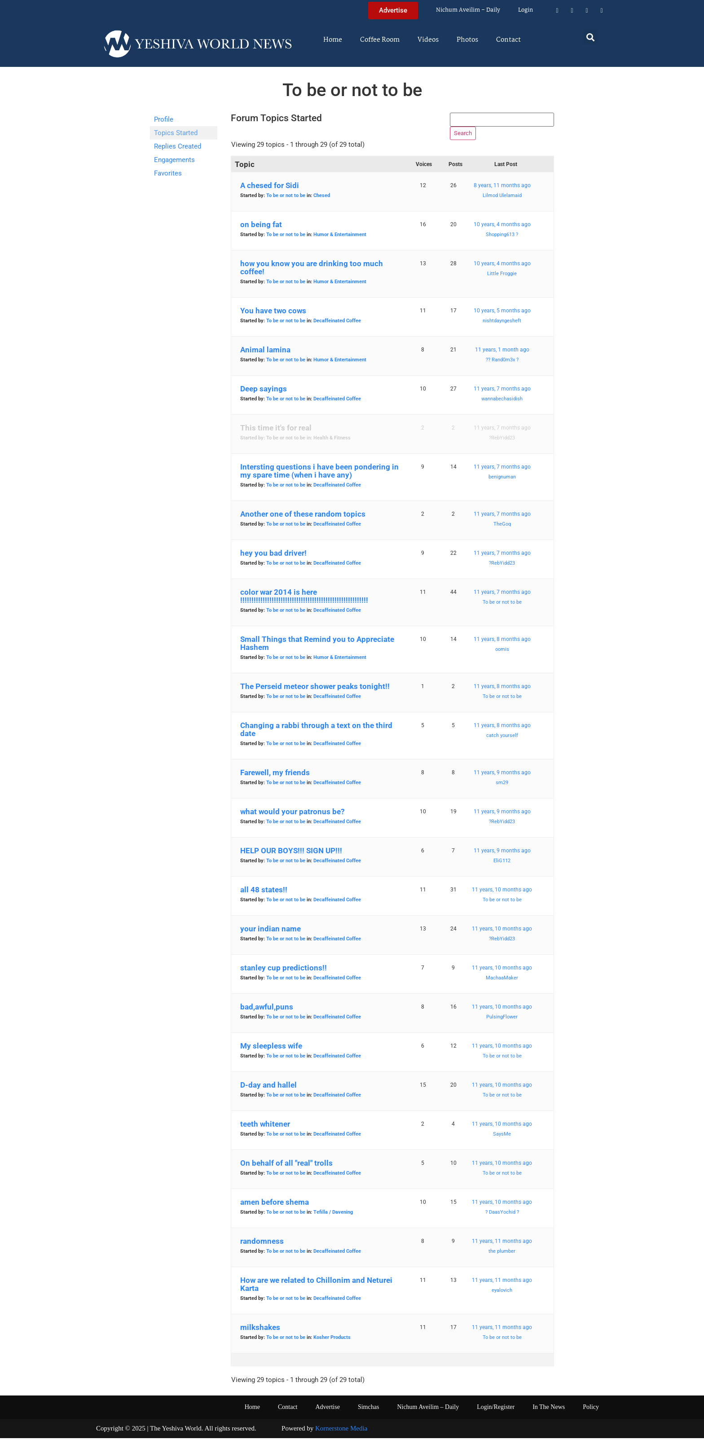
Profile (163, 119)
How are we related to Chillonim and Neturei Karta (316, 1294)
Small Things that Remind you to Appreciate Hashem (317, 653)
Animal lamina (265, 359)
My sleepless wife (271, 1056)
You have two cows (273, 320)
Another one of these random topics (302, 524)
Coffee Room (380, 40)
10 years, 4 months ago (502, 235)
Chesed (321, 206)
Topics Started (176, 133)
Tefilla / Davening (333, 1222)
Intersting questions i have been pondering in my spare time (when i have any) (319, 481)
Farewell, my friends (275, 782)
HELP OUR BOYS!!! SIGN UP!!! (291, 860)
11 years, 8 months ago (502, 649)
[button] (590, 37)
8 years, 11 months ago (502, 196)
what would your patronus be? (292, 821)
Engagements (174, 160)
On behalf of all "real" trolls (286, 1173)
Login (525, 10)
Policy (591, 1417)
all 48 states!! (263, 899)
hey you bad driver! (273, 563)
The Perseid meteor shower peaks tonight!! (315, 696)
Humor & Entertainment (339, 245)
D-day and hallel (268, 1095)
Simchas (368, 1417)
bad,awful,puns (266, 1017)
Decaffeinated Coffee (337, 331)
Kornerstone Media (341, 1438)
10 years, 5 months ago (502, 321)
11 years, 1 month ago (502, 360)
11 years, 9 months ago (502, 783)
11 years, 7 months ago (502, 399)
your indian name (270, 939)
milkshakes (260, 1337)
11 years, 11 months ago (502, 1251)
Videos (428, 40)
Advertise (327, 1417)
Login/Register (496, 1417)
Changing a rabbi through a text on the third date (316, 739)
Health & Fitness (332, 448)
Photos (467, 40)
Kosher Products (332, 1348)
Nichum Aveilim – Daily (468, 10)
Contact (508, 40)
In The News (548, 1417)
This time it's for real (276, 438)
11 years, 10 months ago (502, 900)
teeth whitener (265, 1134)
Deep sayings (263, 399)
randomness (262, 1251)
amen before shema (274, 1212)
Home (332, 40)
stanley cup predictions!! (283, 978)
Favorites (168, 173)
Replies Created (177, 146)
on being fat (261, 234)
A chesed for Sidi (269, 195)
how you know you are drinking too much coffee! (311, 277)
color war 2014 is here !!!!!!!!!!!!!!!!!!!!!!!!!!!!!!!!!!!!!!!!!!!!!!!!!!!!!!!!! (304, 606)
